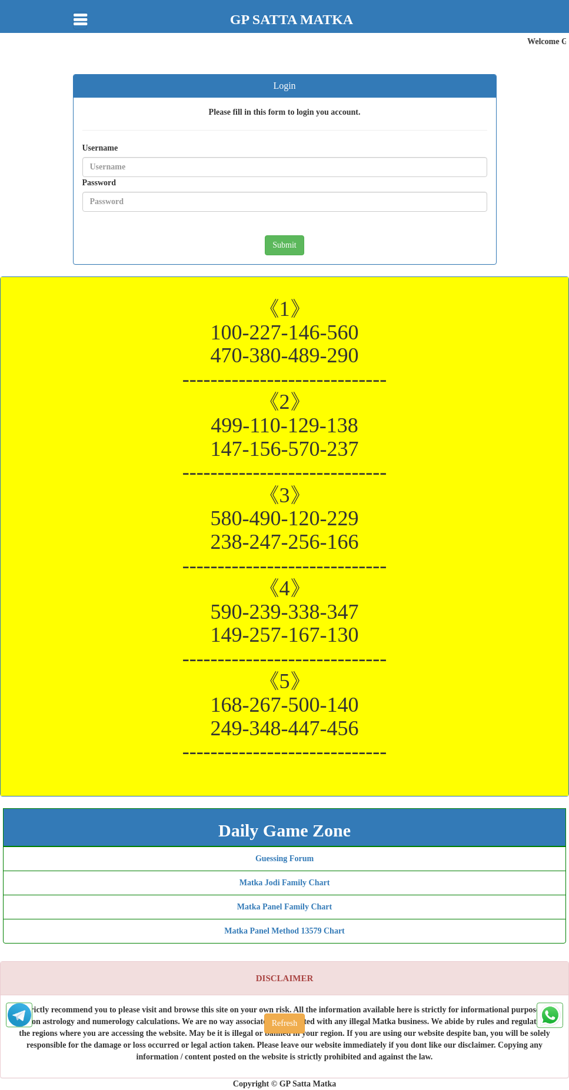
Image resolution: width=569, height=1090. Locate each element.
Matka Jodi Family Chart (284, 882)
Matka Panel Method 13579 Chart (284, 930)
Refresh (285, 1023)
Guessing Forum (284, 858)
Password (99, 182)
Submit (284, 245)
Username (100, 148)
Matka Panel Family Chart (284, 906)
